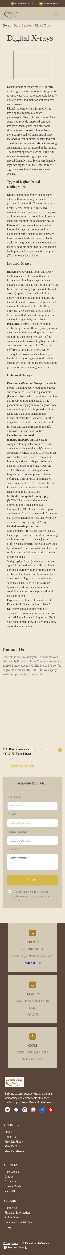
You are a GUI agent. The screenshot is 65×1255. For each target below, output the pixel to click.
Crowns (9, 1176)
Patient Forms (12, 1217)
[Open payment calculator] (14, 1247)
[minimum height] (32, 862)
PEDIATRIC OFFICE (51, 3)
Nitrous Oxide (12, 1186)
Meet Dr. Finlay (13, 1141)
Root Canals (11, 1171)
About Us (10, 1136)
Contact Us (11, 1207)
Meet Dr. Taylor (13, 1146)
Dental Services (23, 25)
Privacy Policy (11, 1243)
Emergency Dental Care (18, 1222)
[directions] (59, 751)
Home (5, 25)
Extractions (11, 1181)
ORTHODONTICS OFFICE (24, 3)
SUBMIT (32, 880)
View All (9, 1191)
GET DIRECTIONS (22, 766)
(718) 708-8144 (32, 962)
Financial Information (17, 1212)
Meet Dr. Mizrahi (14, 1151)
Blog (8, 1227)
